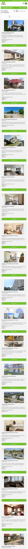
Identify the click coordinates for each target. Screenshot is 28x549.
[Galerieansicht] (14, 11)
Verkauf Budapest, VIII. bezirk (10, 320)
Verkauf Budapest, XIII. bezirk (10, 432)
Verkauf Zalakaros (9, 376)
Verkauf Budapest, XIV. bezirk (10, 263)
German (22, 0)
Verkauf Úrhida (8, 90)
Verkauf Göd (8, 32)
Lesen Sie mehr (14, 45)
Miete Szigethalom (8, 206)
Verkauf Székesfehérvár (8, 404)
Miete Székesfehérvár (9, 119)
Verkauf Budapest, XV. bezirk (10, 291)
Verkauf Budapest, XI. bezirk (10, 488)
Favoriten (15, 0)
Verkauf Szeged (8, 546)
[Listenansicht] (16, 11)
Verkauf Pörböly (8, 62)
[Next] (20, 17)
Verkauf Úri (7, 516)
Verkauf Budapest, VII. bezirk (10, 235)
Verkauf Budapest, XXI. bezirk (10, 460)
